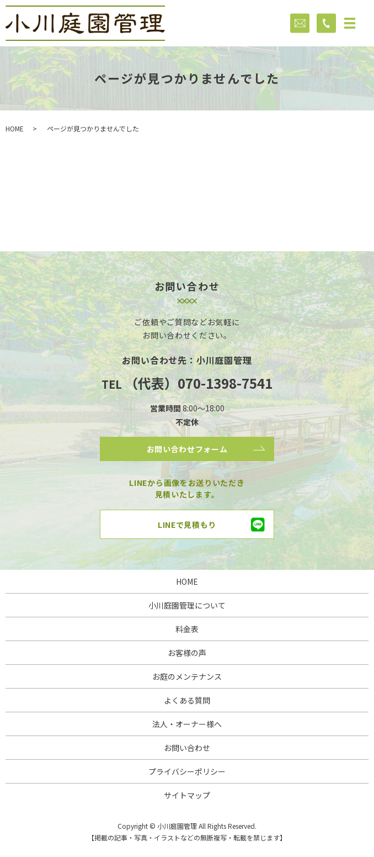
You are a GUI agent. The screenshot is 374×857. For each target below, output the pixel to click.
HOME (15, 128)
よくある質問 (187, 700)
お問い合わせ (187, 747)
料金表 (187, 628)
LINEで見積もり (187, 524)
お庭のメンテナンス (187, 676)
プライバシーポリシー (187, 771)
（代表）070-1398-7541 (199, 383)
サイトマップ (187, 795)
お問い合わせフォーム (187, 448)
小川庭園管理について (187, 605)
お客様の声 (187, 652)
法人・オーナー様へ (187, 723)
